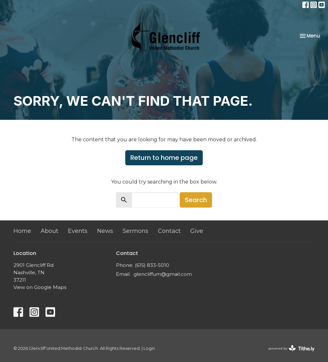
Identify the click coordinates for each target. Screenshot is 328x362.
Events (77, 230)
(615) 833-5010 (152, 265)
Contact (169, 230)
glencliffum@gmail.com (163, 274)
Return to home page (164, 157)
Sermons (135, 230)
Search (196, 199)
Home (22, 230)
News (105, 230)
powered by (291, 348)
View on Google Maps (39, 287)
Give (196, 230)
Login (149, 348)
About (49, 230)
